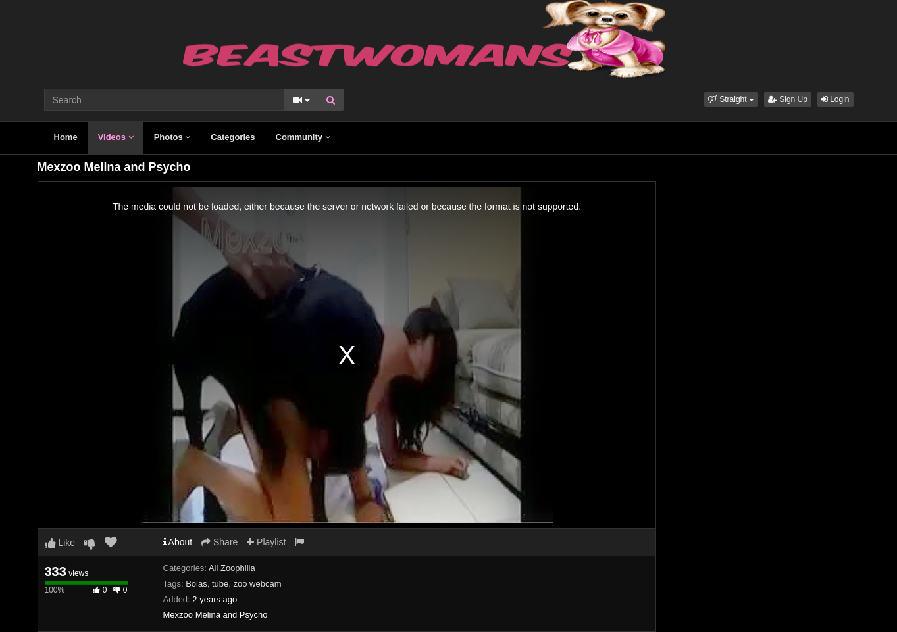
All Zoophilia (232, 568)
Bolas (196, 584)
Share (219, 542)
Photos (172, 137)
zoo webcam (258, 584)
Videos (116, 137)
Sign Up (787, 99)
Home (66, 137)
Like (60, 542)
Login (835, 99)
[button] (731, 99)
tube (220, 584)
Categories (233, 137)
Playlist (266, 542)
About (178, 542)
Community (303, 137)
